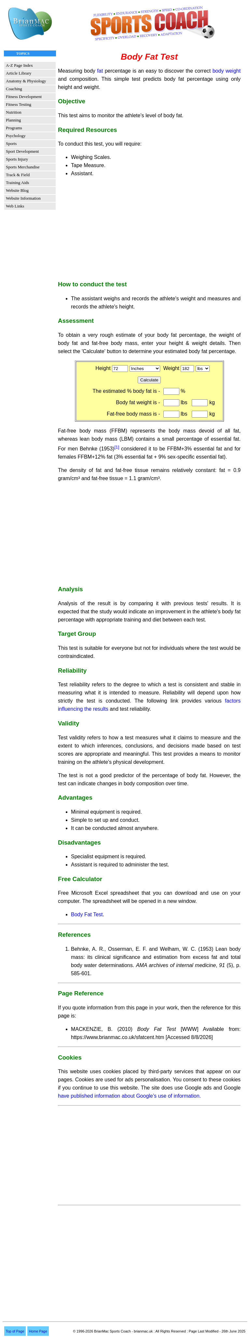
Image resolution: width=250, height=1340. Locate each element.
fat (100, 71)
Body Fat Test (87, 914)
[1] (116, 447)
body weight (227, 71)
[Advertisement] (149, 228)
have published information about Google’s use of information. (129, 1096)
